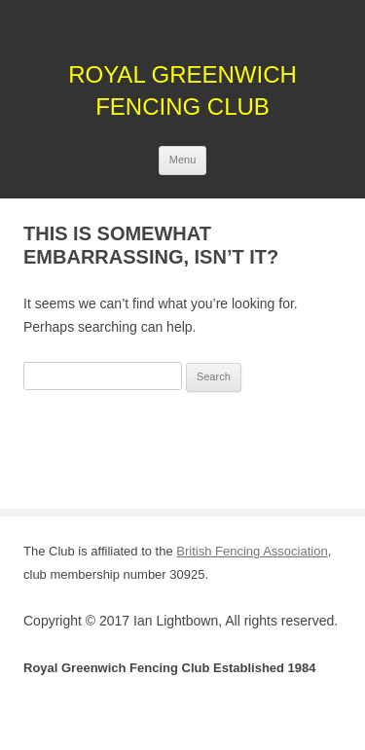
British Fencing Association (251, 551)
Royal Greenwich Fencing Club (182, 90)
